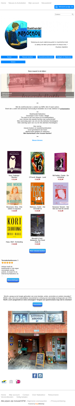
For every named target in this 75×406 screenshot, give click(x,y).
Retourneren (53, 395)
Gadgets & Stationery (64, 57)
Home (3, 3)
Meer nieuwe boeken (37, 251)
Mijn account (33, 3)
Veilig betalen (22, 397)
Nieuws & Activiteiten (17, 3)
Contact (26, 395)
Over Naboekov (38, 395)
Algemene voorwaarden (37, 401)
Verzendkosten (7, 397)
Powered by (36, 404)
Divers (13, 62)
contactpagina (65, 109)
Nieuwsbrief (46, 3)
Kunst (9, 57)
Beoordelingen (13, 280)
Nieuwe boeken (27, 57)
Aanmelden (37, 304)
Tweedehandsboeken (45, 57)
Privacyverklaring (58, 401)
